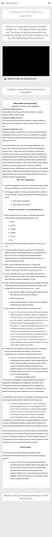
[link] (26, 64)
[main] (26, 14)
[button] (2, 3)
